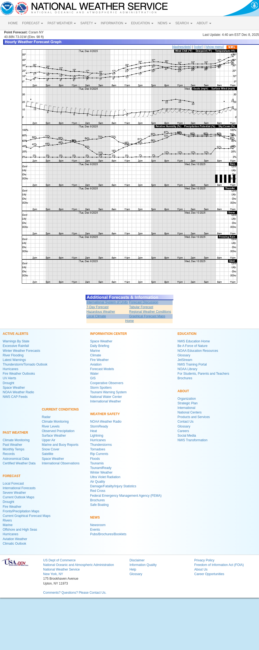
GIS (93, 378)
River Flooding (13, 355)
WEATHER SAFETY (105, 414)
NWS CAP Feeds (15, 397)
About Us (200, 569)
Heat (93, 431)
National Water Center (106, 397)
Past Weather (12, 445)
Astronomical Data (16, 459)
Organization (186, 399)
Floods (95, 459)
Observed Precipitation (58, 431)
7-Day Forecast (97, 307)
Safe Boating (99, 505)
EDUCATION (142, 23)
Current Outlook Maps (18, 497)
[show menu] (214, 47)
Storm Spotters (101, 388)
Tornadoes (97, 449)
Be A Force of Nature (192, 346)
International (186, 408)
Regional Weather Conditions (150, 312)
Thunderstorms (101, 445)
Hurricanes (10, 369)
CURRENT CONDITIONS (60, 409)
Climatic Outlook (14, 543)
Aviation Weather (15, 539)
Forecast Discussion (143, 302)
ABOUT (204, 23)
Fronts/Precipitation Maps (21, 511)
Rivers (7, 520)
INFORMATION (114, 23)
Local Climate (96, 316)
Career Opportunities (209, 574)
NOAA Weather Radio (18, 392)
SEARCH (183, 23)
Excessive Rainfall (16, 346)
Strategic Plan (187, 403)
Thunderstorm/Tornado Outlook (25, 364)
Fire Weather (12, 507)
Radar (46, 417)
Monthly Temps (13, 449)
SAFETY (88, 23)
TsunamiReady (100, 468)
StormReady (99, 426)
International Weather (105, 401)
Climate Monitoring (16, 440)
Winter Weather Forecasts (21, 351)
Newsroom (98, 525)
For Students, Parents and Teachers (203, 374)
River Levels (51, 426)
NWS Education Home (193, 341)
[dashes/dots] (181, 47)
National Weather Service (61, 569)
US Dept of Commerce (59, 560)
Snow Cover (50, 449)
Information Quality (143, 565)
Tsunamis (97, 463)
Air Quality (97, 482)
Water (94, 374)
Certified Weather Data (19, 463)
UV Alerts (9, 378)
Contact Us (185, 421)
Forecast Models (102, 369)
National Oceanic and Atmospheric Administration (78, 565)
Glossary (183, 355)
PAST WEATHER (61, 23)
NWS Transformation (192, 440)
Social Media (186, 435)
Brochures (97, 500)
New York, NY (53, 574)
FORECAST (32, 23)
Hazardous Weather (100, 312)
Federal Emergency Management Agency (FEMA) (126, 496)
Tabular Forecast (141, 307)
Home (129, 321)
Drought (8, 383)
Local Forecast (13, 483)
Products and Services (193, 417)
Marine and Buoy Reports (60, 445)
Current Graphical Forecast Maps (26, 516)
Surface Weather (54, 435)
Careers (183, 431)
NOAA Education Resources (197, 351)
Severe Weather (14, 493)
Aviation (96, 364)
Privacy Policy (204, 560)
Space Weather (14, 388)
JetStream (184, 360)
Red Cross (98, 491)
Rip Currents (99, 454)
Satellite (47, 454)
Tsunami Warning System (108, 392)
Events (95, 529)
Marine (8, 525)
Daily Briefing (99, 346)
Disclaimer (137, 560)
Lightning (96, 435)
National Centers (189, 412)
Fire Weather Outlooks (19, 374)
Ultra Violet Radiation (105, 477)
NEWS (164, 23)
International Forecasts (19, 488)
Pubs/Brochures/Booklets (108, 534)
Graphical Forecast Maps (147, 316)
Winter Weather (101, 472)
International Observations (60, 463)
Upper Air (48, 440)
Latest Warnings (14, 360)
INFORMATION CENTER (108, 334)
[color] (198, 47)
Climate (95, 355)
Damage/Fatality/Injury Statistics (113, 486)
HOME (13, 23)
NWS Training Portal (192, 364)
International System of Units (107, 302)
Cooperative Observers (106, 383)
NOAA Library (187, 369)
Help (133, 569)
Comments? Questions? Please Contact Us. (74, 593)
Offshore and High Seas (20, 529)
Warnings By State (16, 341)
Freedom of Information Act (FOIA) (219, 565)
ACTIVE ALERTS (15, 334)
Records (9, 454)
